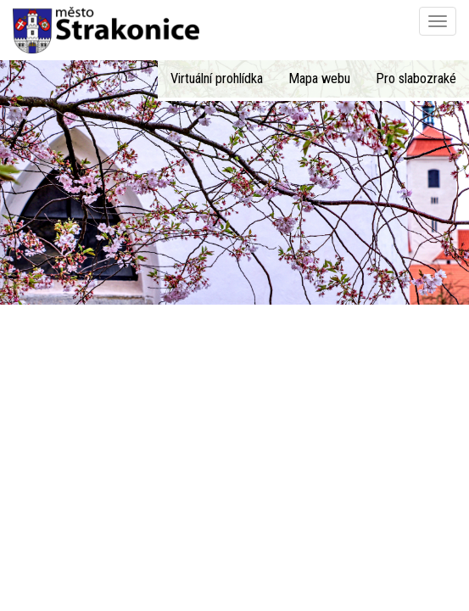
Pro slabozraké (416, 78)
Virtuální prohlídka (216, 78)
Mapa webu (319, 78)
